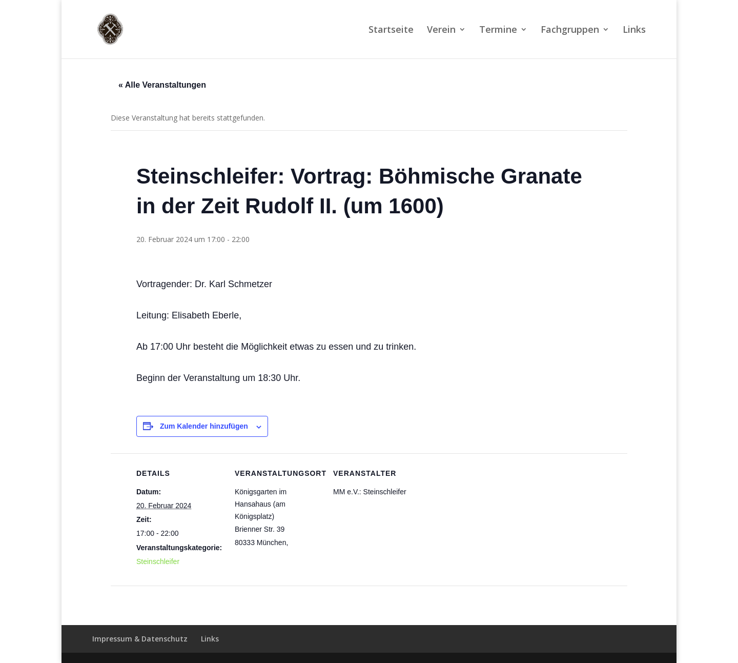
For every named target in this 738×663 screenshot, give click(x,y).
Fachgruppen (570, 30)
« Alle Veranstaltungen (162, 85)
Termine (498, 30)
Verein (441, 30)
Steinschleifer (157, 561)
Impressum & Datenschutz (140, 639)
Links (634, 30)
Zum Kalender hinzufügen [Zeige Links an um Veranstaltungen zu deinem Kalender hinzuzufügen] (204, 426)
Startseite (391, 30)
